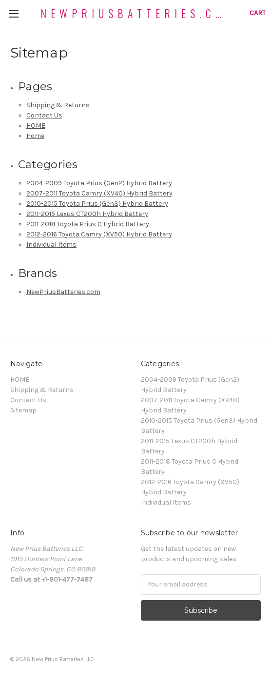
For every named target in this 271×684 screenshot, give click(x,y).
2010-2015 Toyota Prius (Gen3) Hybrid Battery (97, 203)
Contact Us (44, 115)
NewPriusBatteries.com (63, 292)
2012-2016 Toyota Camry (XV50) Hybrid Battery (99, 234)
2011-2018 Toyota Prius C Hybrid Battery (87, 224)
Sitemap (23, 410)
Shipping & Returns (58, 105)
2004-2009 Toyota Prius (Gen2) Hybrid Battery (99, 183)
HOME (35, 125)
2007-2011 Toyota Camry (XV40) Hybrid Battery (99, 193)
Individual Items (51, 244)
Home (35, 136)
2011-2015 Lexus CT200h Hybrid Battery (87, 214)
